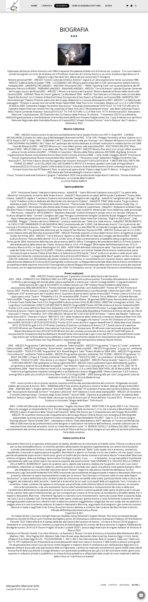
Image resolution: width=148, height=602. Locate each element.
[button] (119, 6)
